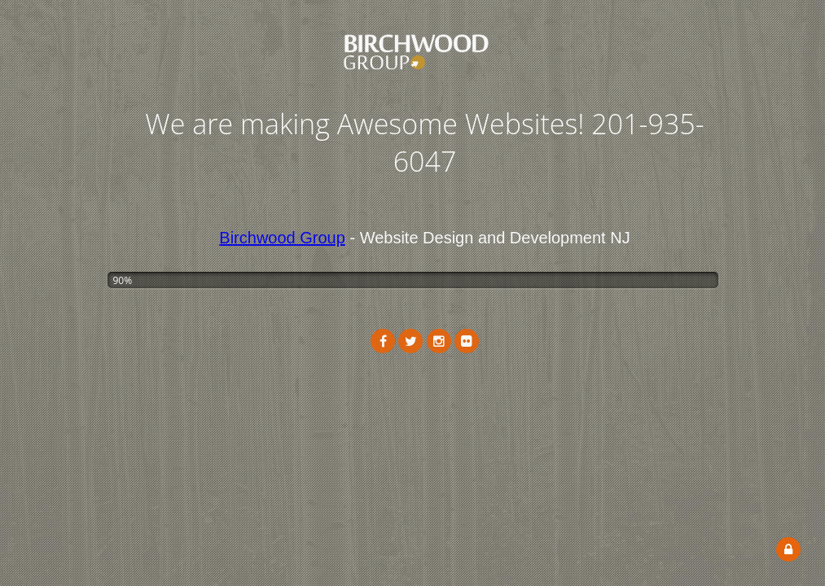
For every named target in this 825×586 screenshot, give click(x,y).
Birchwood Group (282, 238)
